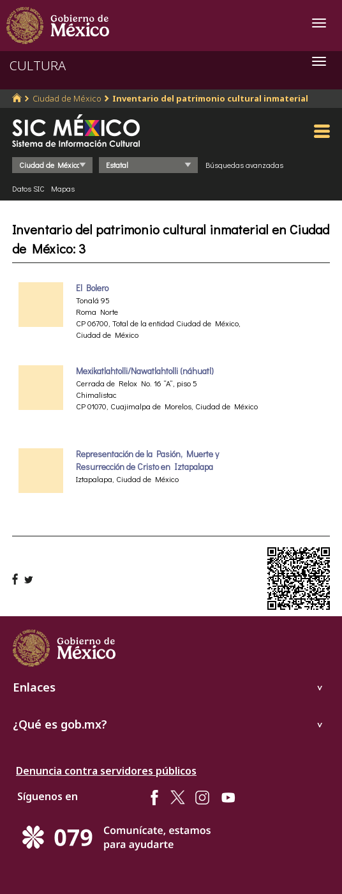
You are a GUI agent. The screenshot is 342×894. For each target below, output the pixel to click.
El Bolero (92, 288)
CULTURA (38, 65)
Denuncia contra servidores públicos (106, 771)
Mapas (63, 188)
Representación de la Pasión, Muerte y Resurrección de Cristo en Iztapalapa (147, 460)
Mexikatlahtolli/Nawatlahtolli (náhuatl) (145, 371)
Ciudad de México (67, 98)
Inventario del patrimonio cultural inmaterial (210, 98)
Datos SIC (28, 188)
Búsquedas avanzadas (244, 165)
